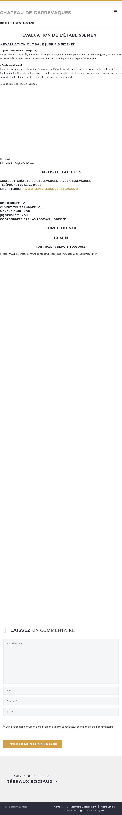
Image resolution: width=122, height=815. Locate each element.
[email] (61, 701)
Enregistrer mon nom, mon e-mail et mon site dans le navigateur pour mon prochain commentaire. (59, 726)
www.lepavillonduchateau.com (51, 188)
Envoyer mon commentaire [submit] (32, 744)
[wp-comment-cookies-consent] (4, 726)
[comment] (61, 661)
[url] (61, 712)
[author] (61, 691)
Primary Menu (115, 11)
